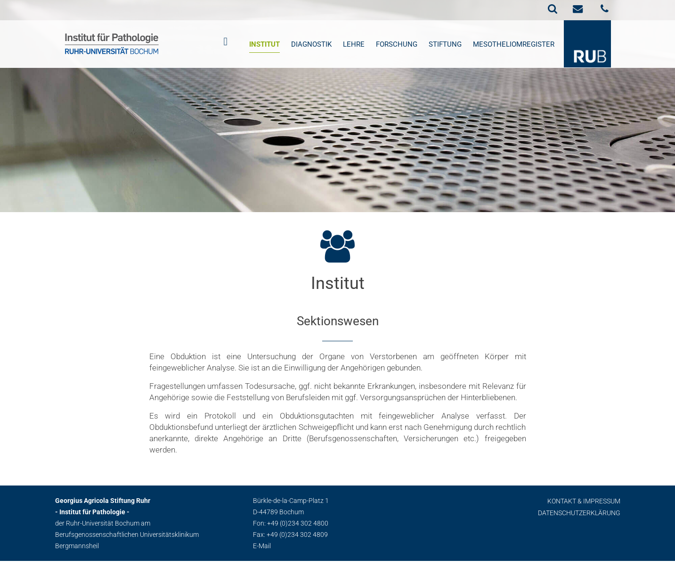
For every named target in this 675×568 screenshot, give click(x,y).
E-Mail (262, 546)
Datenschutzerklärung (579, 513)
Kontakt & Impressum (583, 501)
